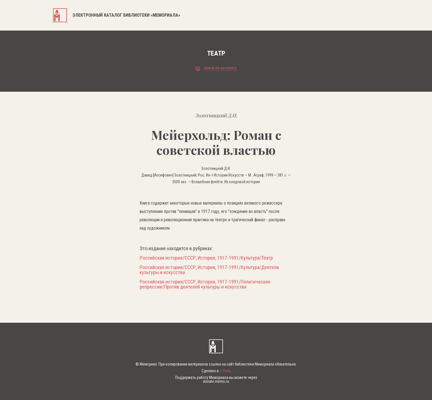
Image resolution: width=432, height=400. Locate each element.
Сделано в (216, 371)
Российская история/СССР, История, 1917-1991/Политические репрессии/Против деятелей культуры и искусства (205, 284)
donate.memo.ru (216, 381)
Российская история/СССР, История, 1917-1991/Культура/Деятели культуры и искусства (209, 270)
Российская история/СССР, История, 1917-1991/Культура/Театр (206, 257)
